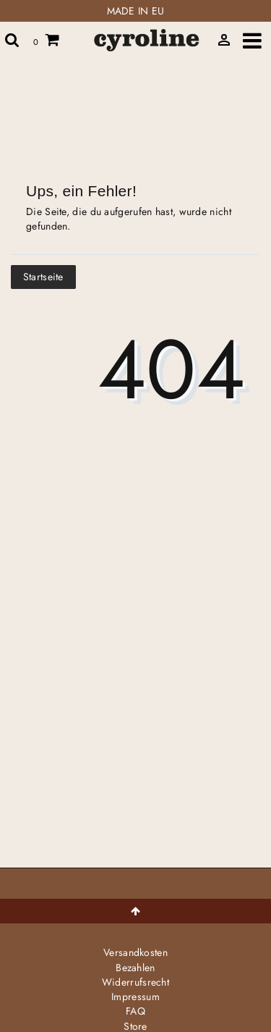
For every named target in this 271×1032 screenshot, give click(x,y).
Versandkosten (135, 952)
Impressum (135, 996)
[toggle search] (12, 39)
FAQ (135, 1011)
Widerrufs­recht (135, 982)
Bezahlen (135, 967)
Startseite (43, 276)
